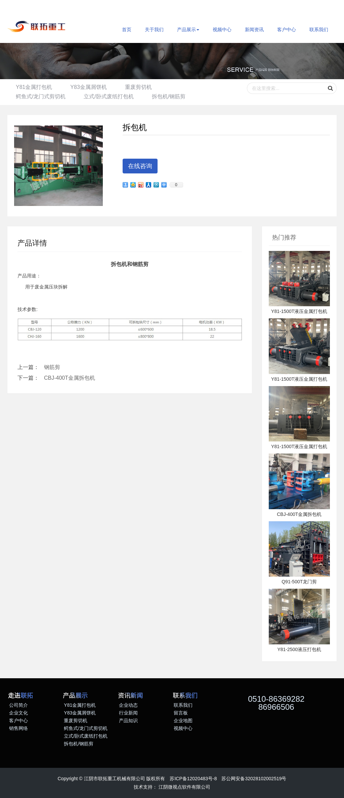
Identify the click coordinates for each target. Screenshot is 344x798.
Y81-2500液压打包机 (299, 649)
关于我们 (154, 29)
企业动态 (128, 705)
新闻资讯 (254, 29)
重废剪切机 (138, 87)
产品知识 (128, 720)
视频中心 (222, 29)
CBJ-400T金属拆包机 (69, 378)
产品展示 (188, 29)
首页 (126, 29)
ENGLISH (22, 8)
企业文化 (18, 712)
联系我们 (318, 29)
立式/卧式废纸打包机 (108, 96)
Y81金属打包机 (34, 87)
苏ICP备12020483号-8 (193, 778)
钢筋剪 (52, 367)
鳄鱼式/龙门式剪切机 (41, 96)
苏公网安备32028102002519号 (253, 778)
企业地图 (183, 720)
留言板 (181, 712)
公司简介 (18, 705)
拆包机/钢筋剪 (168, 96)
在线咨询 (140, 166)
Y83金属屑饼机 (88, 87)
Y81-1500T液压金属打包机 (299, 311)
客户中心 (286, 29)
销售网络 (18, 728)
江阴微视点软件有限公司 (184, 787)
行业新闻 (128, 712)
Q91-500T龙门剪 (299, 581)
